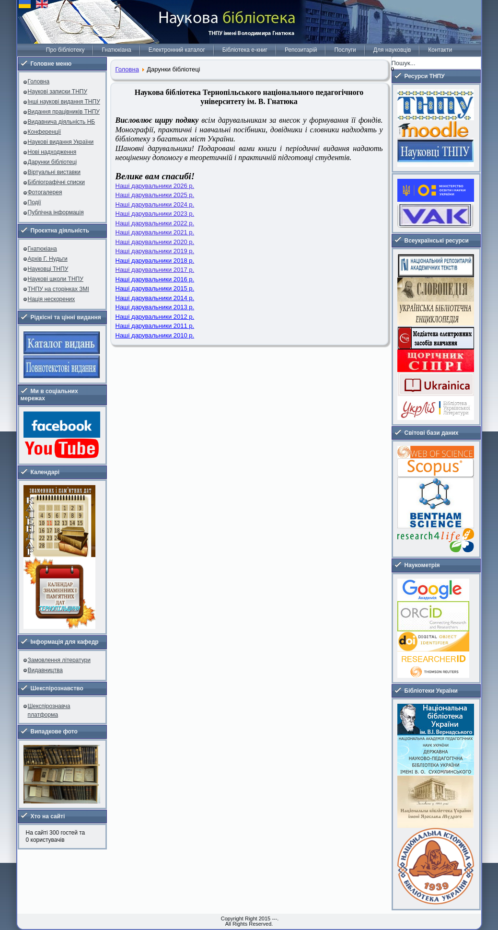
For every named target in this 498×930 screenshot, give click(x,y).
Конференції (44, 131)
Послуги (345, 49)
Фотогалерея (45, 192)
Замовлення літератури (59, 660)
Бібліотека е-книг (244, 49)
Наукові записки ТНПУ (58, 91)
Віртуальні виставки (54, 172)
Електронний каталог (177, 49)
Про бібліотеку (65, 49)
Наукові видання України (61, 142)
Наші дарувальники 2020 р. (155, 241)
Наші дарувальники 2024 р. (155, 204)
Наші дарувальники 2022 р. (155, 223)
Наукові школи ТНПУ (55, 279)
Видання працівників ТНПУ (64, 111)
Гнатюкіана (116, 49)
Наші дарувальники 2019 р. (155, 251)
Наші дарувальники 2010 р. (155, 335)
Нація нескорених (51, 299)
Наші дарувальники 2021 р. (155, 232)
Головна (39, 81)
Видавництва (45, 670)
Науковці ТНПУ (48, 269)
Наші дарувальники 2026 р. (155, 185)
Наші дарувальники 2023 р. (155, 213)
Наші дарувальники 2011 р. (155, 325)
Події (34, 202)
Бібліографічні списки (56, 182)
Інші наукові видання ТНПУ (64, 101)
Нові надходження (52, 152)
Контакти (440, 49)
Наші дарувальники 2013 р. (155, 307)
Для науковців (392, 49)
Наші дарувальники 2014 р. (155, 298)
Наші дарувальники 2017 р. (155, 269)
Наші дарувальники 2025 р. (155, 194)
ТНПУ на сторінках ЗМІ (58, 289)
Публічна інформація (56, 212)
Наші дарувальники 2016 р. (155, 279)
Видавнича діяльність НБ (61, 121)
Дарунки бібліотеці (52, 162)
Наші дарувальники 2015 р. (155, 288)
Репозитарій (301, 49)
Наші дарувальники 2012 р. (155, 316)
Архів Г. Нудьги (48, 259)
